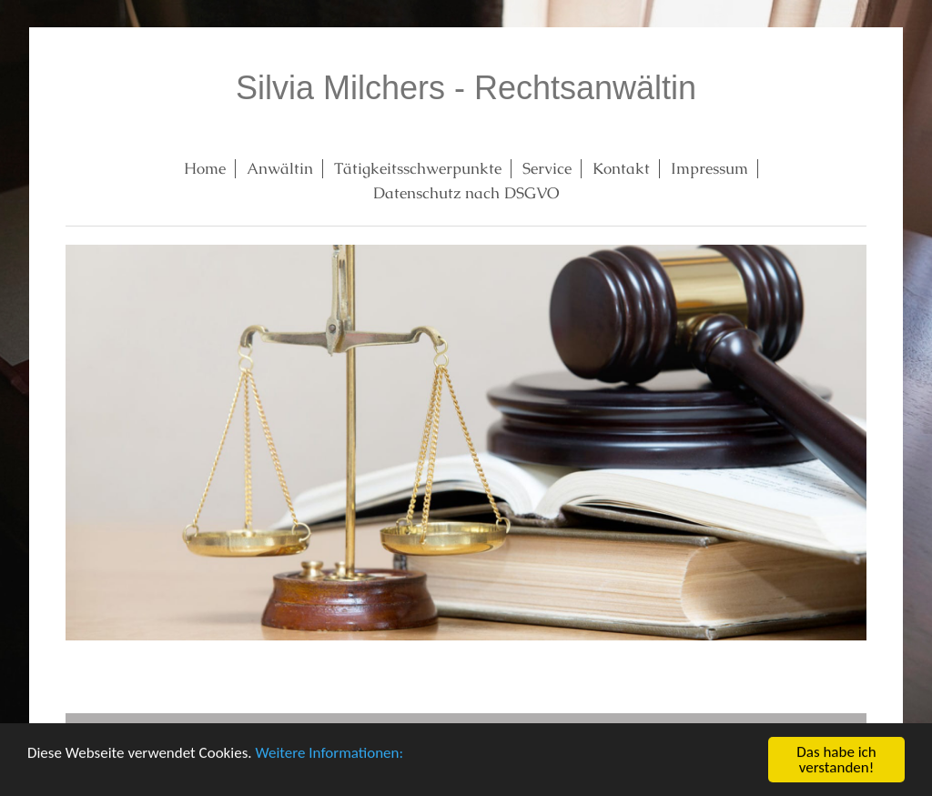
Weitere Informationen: (329, 753)
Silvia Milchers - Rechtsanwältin (466, 87)
